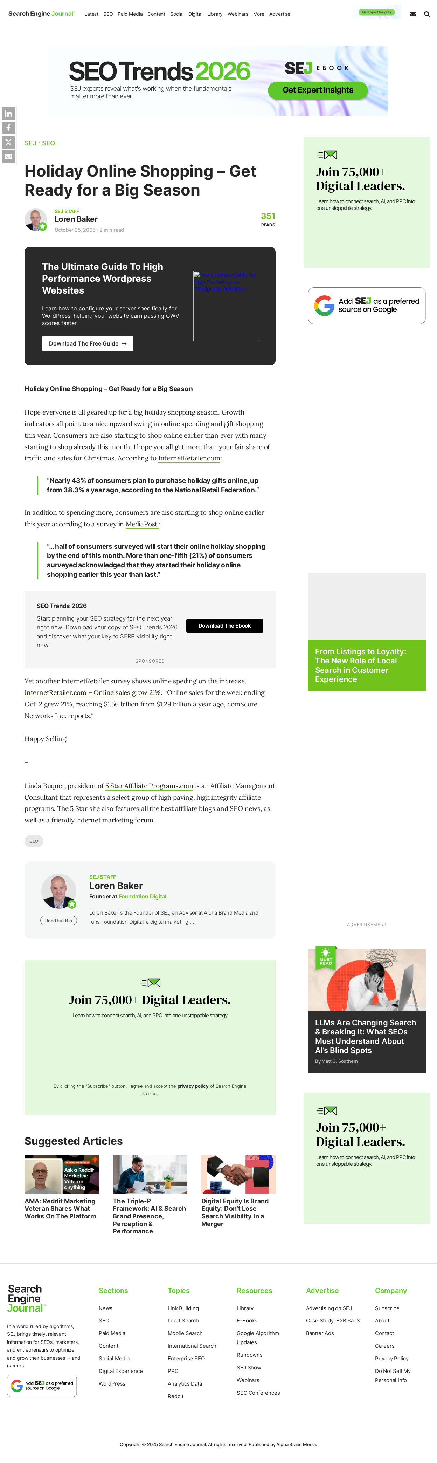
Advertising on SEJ (329, 1308)
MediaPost (142, 524)
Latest (90, 14)
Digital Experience (121, 1371)
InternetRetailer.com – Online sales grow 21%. (93, 692)
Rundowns (249, 1355)
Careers (385, 1345)
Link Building (183, 1308)
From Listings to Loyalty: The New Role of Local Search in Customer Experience (361, 665)
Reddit (175, 1396)
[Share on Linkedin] (8, 113)
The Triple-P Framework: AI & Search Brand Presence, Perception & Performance (149, 1216)
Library (213, 14)
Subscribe (387, 1308)
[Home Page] (40, 14)
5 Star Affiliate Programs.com (149, 785)
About (382, 1320)
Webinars (236, 14)
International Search (192, 1345)
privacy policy (193, 1086)
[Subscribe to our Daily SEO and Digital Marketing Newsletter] (413, 14)
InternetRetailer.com (189, 458)
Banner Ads (320, 1333)
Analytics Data (185, 1383)
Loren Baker (78, 219)
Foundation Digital (142, 896)
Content (155, 14)
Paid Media (128, 14)
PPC (173, 1371)
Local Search (183, 1320)
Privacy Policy (392, 1358)
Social (175, 14)
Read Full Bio (58, 920)
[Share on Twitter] (8, 142)
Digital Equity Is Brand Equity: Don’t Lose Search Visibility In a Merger (235, 1212)
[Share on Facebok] (8, 128)
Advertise (278, 14)
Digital (194, 14)
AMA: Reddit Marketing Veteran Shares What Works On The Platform (60, 1208)
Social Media (114, 1358)
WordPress (112, 1383)
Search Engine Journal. (183, 1444)
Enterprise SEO (186, 1358)
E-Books (247, 1320)
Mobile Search (185, 1333)
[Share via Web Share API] (8, 156)
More (257, 14)
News (105, 1308)
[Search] (425, 14)
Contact (384, 1333)
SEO (106, 14)
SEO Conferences (258, 1392)
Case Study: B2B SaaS (333, 1320)
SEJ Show (249, 1367)
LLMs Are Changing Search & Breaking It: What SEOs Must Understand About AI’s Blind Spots (365, 1036)
